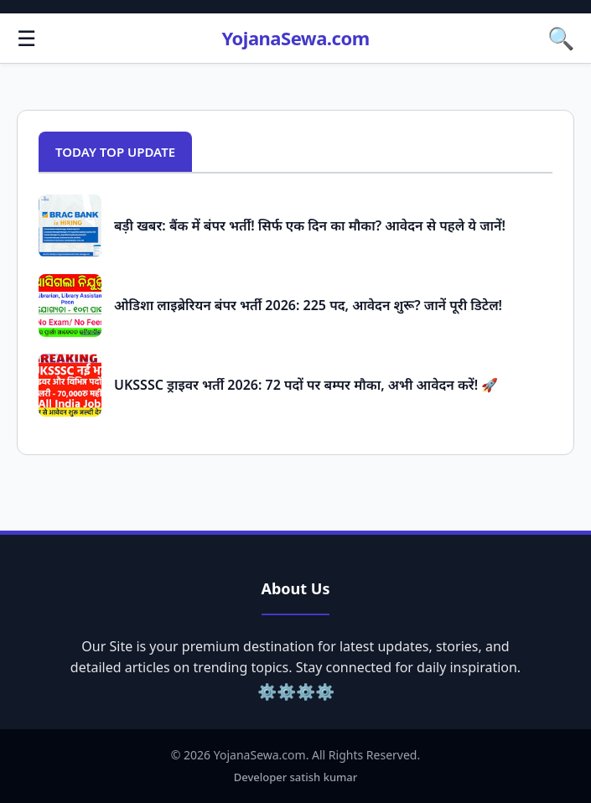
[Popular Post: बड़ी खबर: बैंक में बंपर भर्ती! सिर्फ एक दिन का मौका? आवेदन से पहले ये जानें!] (70, 225)
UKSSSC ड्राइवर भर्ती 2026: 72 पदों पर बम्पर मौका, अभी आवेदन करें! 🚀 (306, 385)
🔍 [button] (560, 38)
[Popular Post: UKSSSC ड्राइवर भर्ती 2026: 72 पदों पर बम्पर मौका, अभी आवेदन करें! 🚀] (70, 385)
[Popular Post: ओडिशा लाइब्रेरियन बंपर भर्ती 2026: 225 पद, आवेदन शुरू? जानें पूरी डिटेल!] (70, 305)
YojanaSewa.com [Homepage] (295, 37)
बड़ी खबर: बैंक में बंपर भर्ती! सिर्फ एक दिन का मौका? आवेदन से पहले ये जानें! (309, 225)
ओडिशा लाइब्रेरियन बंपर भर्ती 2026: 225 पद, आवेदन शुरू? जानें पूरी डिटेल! (308, 305)
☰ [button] (26, 38)
